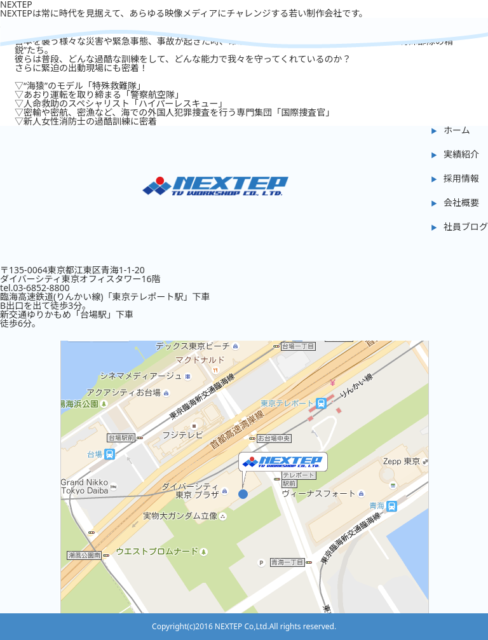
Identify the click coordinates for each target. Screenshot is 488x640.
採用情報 (461, 178)
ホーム (457, 130)
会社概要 (461, 202)
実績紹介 (461, 154)
